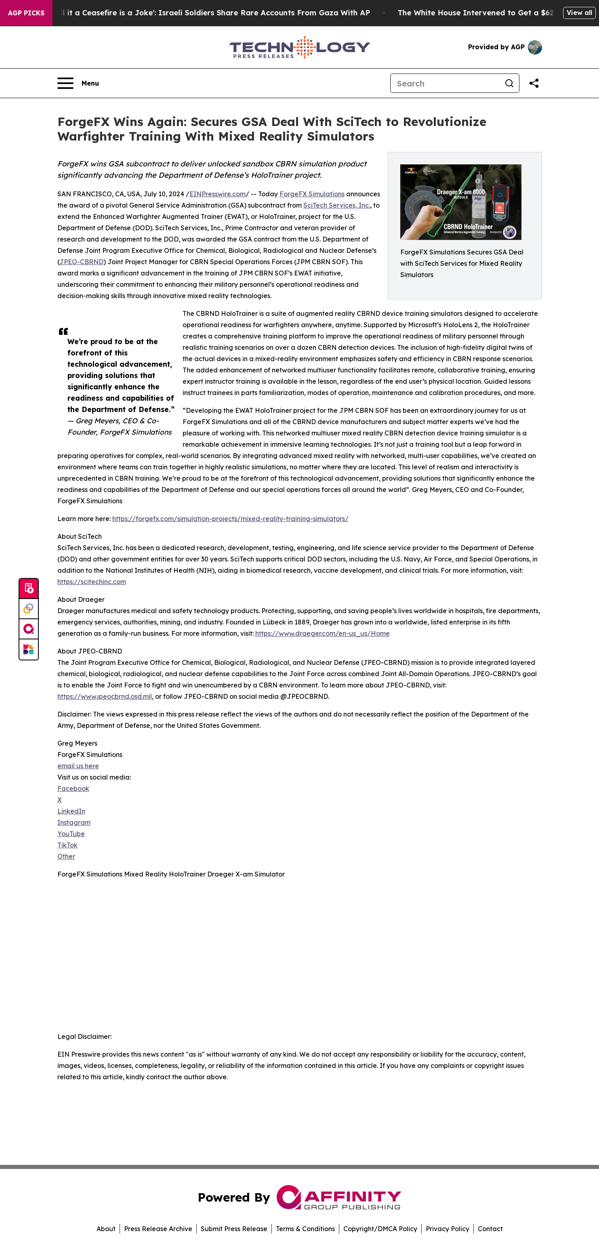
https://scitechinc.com (91, 582)
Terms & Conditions (305, 1229)
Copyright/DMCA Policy (380, 1229)
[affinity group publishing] (28, 629)
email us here (78, 766)
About (106, 1229)
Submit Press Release (234, 1229)
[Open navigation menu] (78, 83)
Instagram (73, 822)
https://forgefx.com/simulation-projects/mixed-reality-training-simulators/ (230, 519)
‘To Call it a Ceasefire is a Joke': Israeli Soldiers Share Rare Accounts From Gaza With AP (221, 12)
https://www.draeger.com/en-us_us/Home (322, 633)
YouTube (71, 834)
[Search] (445, 83)
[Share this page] (534, 83)
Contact (490, 1229)
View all (579, 12)
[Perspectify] (28, 609)
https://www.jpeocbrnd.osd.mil (104, 696)
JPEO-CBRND (81, 262)
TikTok (67, 845)
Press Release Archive (158, 1229)
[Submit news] (28, 589)
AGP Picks (26, 13)
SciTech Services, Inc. (336, 205)
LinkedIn (71, 811)
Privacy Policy (447, 1229)
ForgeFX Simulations (312, 194)
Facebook (73, 788)
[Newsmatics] (28, 649)
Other (66, 856)
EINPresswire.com (217, 194)
